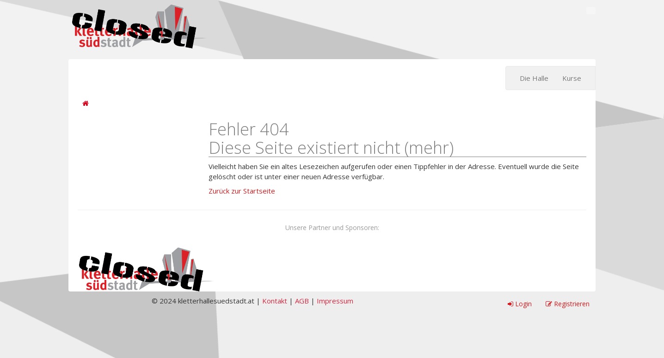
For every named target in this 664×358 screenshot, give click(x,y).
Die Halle (534, 78)
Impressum (335, 300)
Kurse (571, 78)
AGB (302, 300)
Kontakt (274, 300)
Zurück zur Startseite (242, 190)
